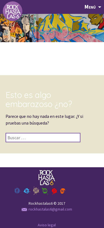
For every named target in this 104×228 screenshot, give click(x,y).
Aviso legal (47, 224)
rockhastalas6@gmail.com (47, 209)
